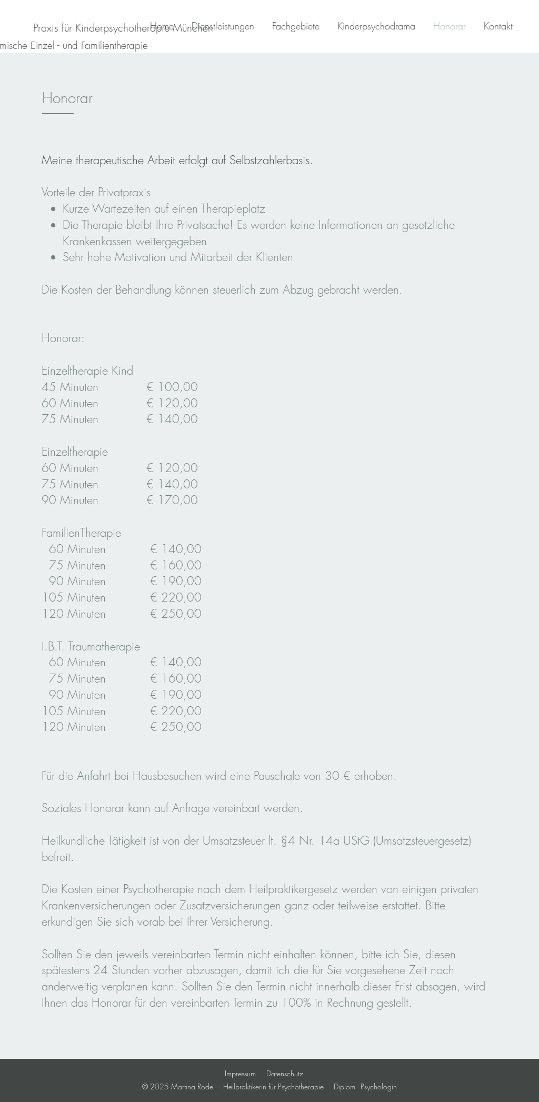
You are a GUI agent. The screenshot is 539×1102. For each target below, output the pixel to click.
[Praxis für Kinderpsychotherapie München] (123, 27)
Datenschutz (284, 1073)
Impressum (240, 1073)
